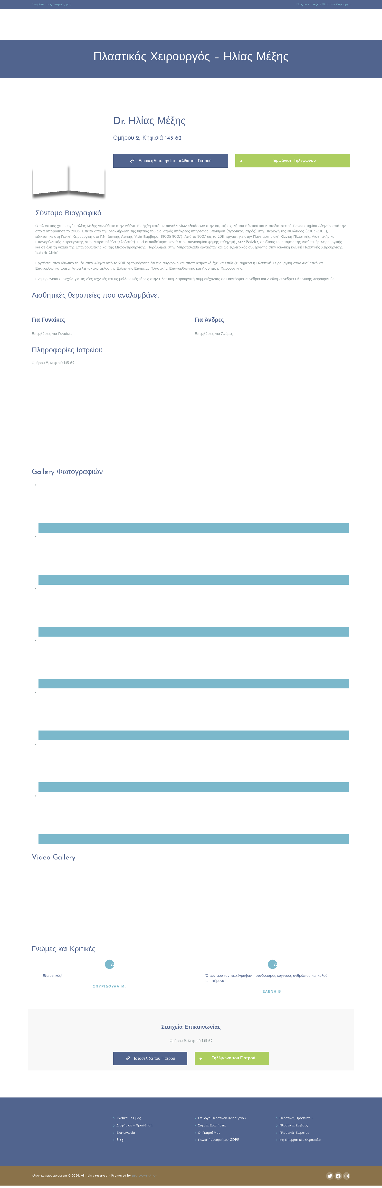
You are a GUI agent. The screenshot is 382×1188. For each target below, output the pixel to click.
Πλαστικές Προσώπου (297, 1119)
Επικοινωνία (126, 1134)
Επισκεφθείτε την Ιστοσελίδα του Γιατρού (170, 162)
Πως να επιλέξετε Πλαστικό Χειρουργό (323, 4)
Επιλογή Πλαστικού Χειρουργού (224, 1119)
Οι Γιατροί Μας (210, 1134)
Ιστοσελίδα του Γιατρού (150, 1059)
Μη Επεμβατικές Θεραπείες (301, 1142)
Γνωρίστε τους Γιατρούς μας (51, 4)
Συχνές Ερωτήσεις (213, 1127)
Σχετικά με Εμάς (129, 1119)
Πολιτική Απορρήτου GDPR (220, 1142)
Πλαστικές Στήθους (294, 1127)
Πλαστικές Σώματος (295, 1134)
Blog (120, 1142)
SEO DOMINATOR (146, 1177)
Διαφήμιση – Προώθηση (136, 1127)
